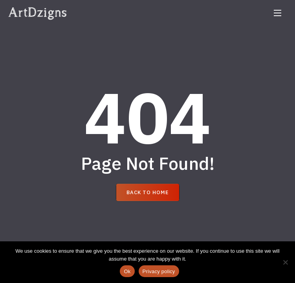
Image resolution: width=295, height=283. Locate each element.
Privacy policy (159, 271)
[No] (285, 262)
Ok (127, 271)
